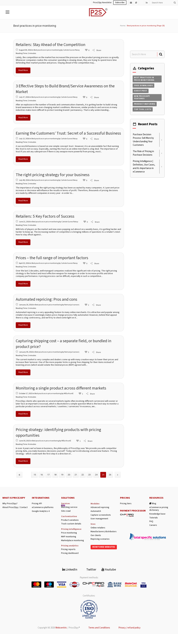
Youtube (108, 569)
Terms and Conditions (99, 627)
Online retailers (98, 527)
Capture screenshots (101, 515)
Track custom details (71, 523)
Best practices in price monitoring (47, 50)
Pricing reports (68, 549)
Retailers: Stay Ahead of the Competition (50, 45)
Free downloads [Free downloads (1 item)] (143, 85)
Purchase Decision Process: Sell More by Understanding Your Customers (143, 140)
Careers (153, 525)
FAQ (151, 521)
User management (99, 518)
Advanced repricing (100, 507)
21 (76, 474)
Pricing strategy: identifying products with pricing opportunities (58, 432)
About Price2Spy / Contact (15, 507)
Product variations (70, 520)
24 (96, 474)
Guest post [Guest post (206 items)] (140, 90)
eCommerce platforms (42, 507)
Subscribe (120, 2)
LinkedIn (69, 569)
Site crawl (66, 511)
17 (48, 474)
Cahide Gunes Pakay (71, 50)
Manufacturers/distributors (104, 531)
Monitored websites (103, 547)
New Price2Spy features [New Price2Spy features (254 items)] (142, 97)
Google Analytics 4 (41, 511)
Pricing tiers (126, 503)
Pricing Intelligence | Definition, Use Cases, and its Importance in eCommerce (144, 166)
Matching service (69, 507)
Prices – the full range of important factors (52, 258)
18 (55, 474)
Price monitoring (69, 533)
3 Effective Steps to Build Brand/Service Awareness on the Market (65, 89)
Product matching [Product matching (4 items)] (144, 104)
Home (122, 26)
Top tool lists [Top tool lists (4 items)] (142, 109)
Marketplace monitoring (72, 540)
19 (62, 474)
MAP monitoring (68, 536)
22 (83, 474)
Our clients (96, 535)
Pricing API (37, 503)
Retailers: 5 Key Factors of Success (45, 216)
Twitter (89, 569)
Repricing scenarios (100, 539)
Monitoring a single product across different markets (61, 388)
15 (35, 474)
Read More (23, 70)
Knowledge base (157, 514)
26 (110, 474)
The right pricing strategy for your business (52, 175)
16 (41, 474)
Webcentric (61, 627)
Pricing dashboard (69, 553)
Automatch (96, 511)
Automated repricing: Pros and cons (46, 299)
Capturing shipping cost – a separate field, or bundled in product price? (63, 344)
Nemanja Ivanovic (71, 304)
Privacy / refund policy (129, 627)
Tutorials (153, 517)
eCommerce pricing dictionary (158, 508)
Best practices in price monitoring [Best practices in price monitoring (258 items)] (144, 78)
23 (89, 474)
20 (69, 474)
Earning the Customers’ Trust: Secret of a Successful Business (68, 133)
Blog (152, 503)
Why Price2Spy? (10, 503)
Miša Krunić (68, 393)
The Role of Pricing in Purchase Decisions (143, 153)
